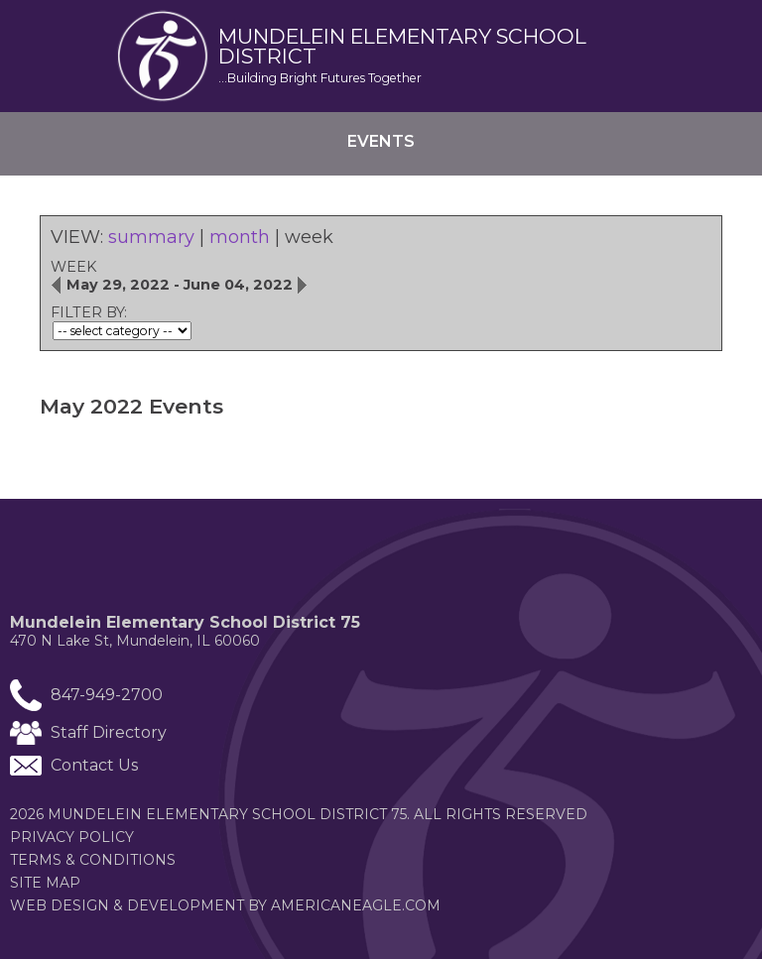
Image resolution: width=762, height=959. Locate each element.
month (239, 237)
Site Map (45, 883)
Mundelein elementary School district (402, 47)
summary (151, 237)
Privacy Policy (72, 837)
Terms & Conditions (93, 860)
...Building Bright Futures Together (320, 77)
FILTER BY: (89, 312)
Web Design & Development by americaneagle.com (263, 905)
